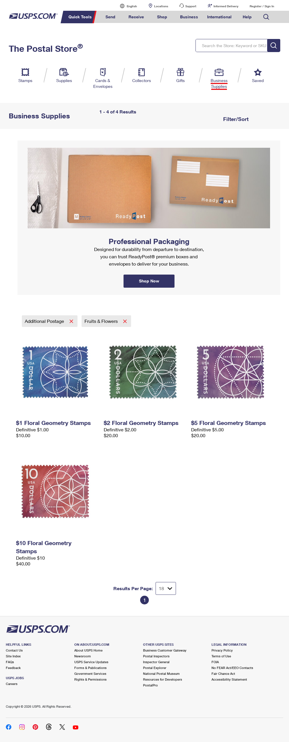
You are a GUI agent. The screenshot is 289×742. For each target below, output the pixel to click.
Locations (161, 6)
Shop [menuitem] (162, 16)
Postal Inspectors (156, 656)
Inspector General (156, 662)
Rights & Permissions (90, 679)
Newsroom (82, 656)
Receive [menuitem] (136, 16)
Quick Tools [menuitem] (80, 16)
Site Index (13, 656)
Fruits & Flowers (101, 321)
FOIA (215, 662)
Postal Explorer (154, 668)
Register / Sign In (262, 6)
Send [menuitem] (110, 16)
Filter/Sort (235, 119)
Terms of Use (221, 656)
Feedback (13, 668)
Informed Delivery (226, 6)
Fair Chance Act (223, 673)
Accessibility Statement (229, 679)
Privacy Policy (222, 650)
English (126, 6)
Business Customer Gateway (164, 650)
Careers (11, 684)
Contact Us (14, 650)
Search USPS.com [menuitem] (266, 17)
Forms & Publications (90, 668)
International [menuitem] (219, 16)
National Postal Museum (161, 673)
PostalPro (150, 685)
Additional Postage (45, 321)
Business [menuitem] (189, 16)
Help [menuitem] (247, 16)
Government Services (90, 673)
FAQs (10, 662)
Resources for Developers (162, 679)
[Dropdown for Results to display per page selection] (166, 588)
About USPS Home (88, 650)
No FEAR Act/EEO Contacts (232, 668)
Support (190, 6)
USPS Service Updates (91, 662)
